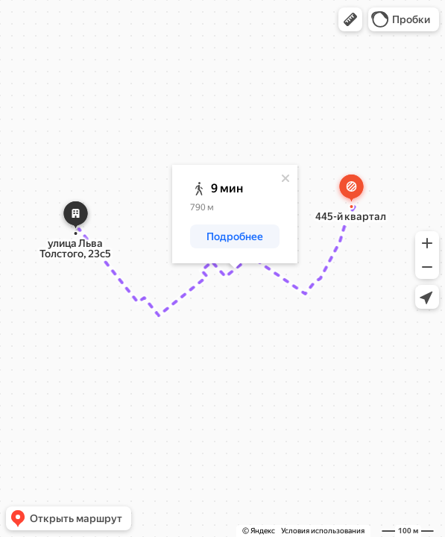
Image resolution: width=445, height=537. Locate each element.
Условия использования (322, 531)
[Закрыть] (285, 178)
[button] (350, 19)
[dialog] (234, 214)
